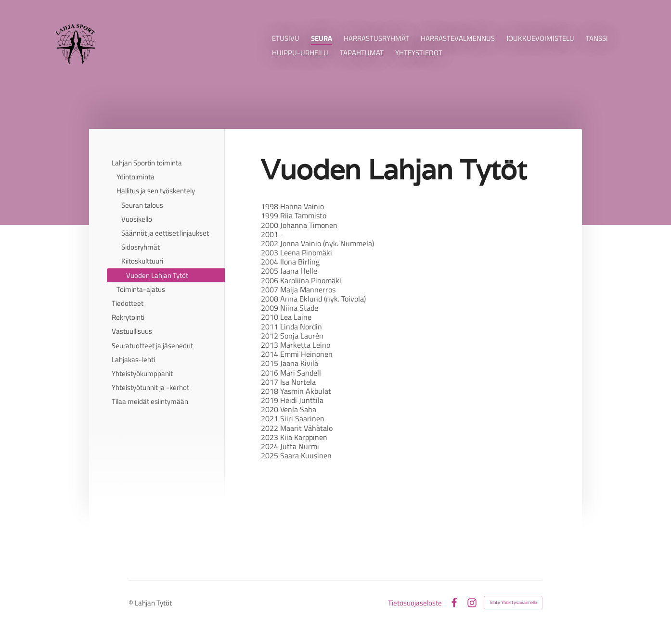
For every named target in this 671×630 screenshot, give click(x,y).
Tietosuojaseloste (415, 602)
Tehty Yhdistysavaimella (513, 602)
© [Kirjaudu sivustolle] (132, 602)
